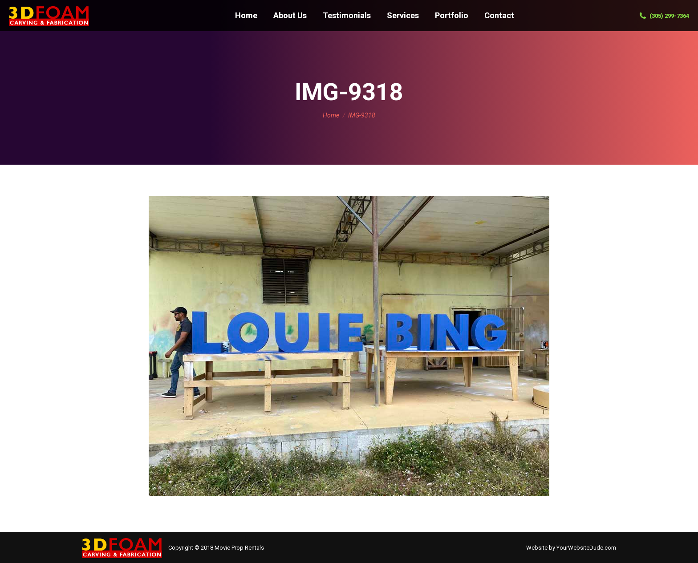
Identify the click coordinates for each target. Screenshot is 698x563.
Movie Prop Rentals (239, 547)
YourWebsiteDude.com (586, 547)
